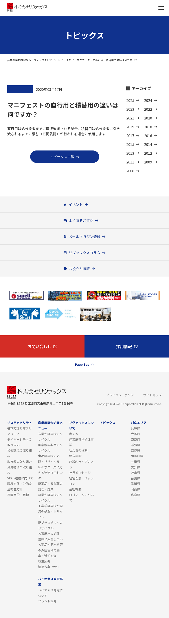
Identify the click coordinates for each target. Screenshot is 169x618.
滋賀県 (135, 445)
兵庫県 (135, 428)
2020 (148, 118)
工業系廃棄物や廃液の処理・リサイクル (50, 511)
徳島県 (135, 478)
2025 (130, 100)
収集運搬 (44, 561)
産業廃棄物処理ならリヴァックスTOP (29, 60)
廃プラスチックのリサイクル (50, 525)
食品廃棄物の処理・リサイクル (49, 459)
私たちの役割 (78, 450)
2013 (130, 153)
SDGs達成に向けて (20, 478)
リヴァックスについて (81, 425)
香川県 (135, 483)
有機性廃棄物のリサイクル (50, 437)
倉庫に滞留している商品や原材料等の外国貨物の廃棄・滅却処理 (50, 547)
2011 (130, 162)
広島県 (135, 495)
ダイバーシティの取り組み (19, 442)
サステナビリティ (19, 422)
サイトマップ (152, 395)
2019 (130, 126)
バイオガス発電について (50, 593)
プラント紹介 (47, 601)
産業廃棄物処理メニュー (50, 425)
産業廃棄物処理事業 (81, 442)
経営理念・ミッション (81, 481)
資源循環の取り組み (19, 470)
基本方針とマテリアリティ (19, 431)
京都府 (135, 439)
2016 (148, 135)
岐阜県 (135, 472)
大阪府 (135, 434)
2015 (130, 144)
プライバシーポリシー (121, 395)
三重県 (135, 461)
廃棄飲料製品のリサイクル (50, 448)
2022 (148, 109)
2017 (130, 135)
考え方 (73, 434)
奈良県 (135, 450)
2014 (148, 144)
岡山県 (135, 489)
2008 (130, 170)
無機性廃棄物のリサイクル (50, 497)
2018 (148, 126)
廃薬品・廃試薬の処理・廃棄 (50, 486)
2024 (148, 100)
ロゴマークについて (81, 497)
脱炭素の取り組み (19, 461)
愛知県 (135, 467)
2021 (130, 118)
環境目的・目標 (18, 495)
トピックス (64, 60)
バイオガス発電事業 (50, 582)
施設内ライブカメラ (81, 464)
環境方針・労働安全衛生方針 (19, 486)
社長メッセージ (80, 472)
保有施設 (75, 456)
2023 (130, 109)
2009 (148, 162)
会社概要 (75, 489)
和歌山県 (137, 456)
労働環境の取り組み (19, 453)
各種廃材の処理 (49, 533)
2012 (148, 153)
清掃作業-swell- (49, 567)
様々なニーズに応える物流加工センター (50, 472)
